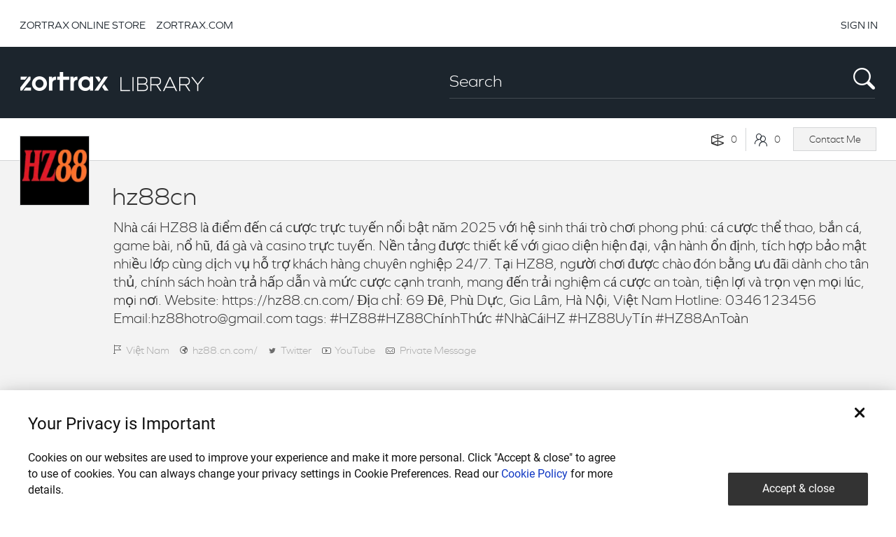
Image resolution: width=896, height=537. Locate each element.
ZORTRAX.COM (194, 25)
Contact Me (835, 139)
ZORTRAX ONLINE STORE (83, 25)
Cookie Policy (534, 473)
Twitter (296, 350)
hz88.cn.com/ (225, 350)
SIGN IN (859, 25)
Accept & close (798, 488)
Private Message (438, 350)
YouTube (355, 350)
